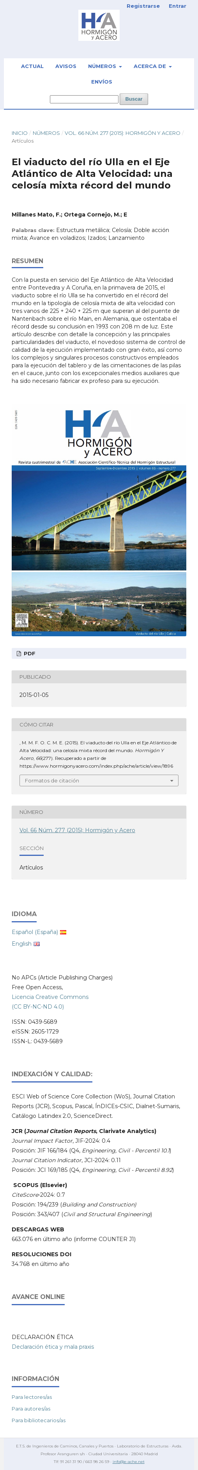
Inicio (20, 133)
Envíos (101, 82)
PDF (28, 653)
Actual (32, 66)
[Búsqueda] (84, 99)
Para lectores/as (32, 1397)
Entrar (177, 6)
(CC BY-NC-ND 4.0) (38, 1006)
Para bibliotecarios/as (38, 1420)
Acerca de (151, 66)
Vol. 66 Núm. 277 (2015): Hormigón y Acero (122, 133)
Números (103, 66)
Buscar (133, 99)
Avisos (65, 66)
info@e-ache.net (129, 1461)
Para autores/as (31, 1408)
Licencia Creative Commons (50, 996)
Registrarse (143, 6)
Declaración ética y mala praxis (53, 1346)
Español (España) (35, 932)
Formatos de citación (52, 780)
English (22, 943)
